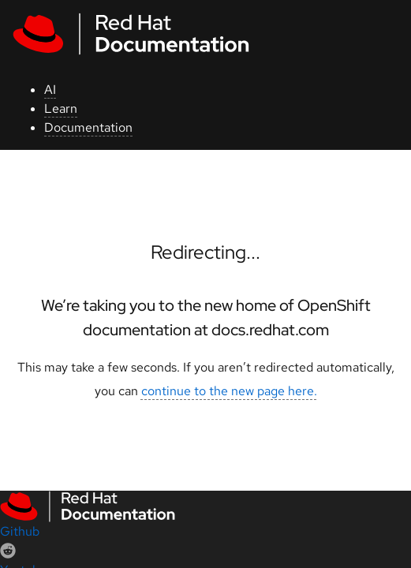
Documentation (88, 127)
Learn (60, 108)
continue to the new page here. (229, 391)
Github (19, 531)
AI (50, 89)
